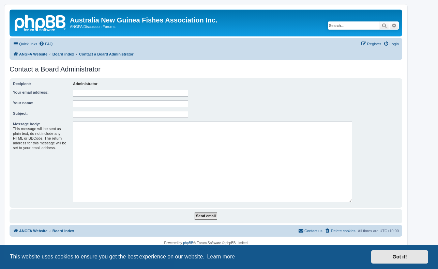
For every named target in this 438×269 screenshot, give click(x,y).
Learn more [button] (221, 256)
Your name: (23, 103)
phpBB (188, 243)
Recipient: (22, 84)
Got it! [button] (400, 256)
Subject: (20, 113)
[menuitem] (45, 44)
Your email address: (30, 92)
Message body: (26, 124)
